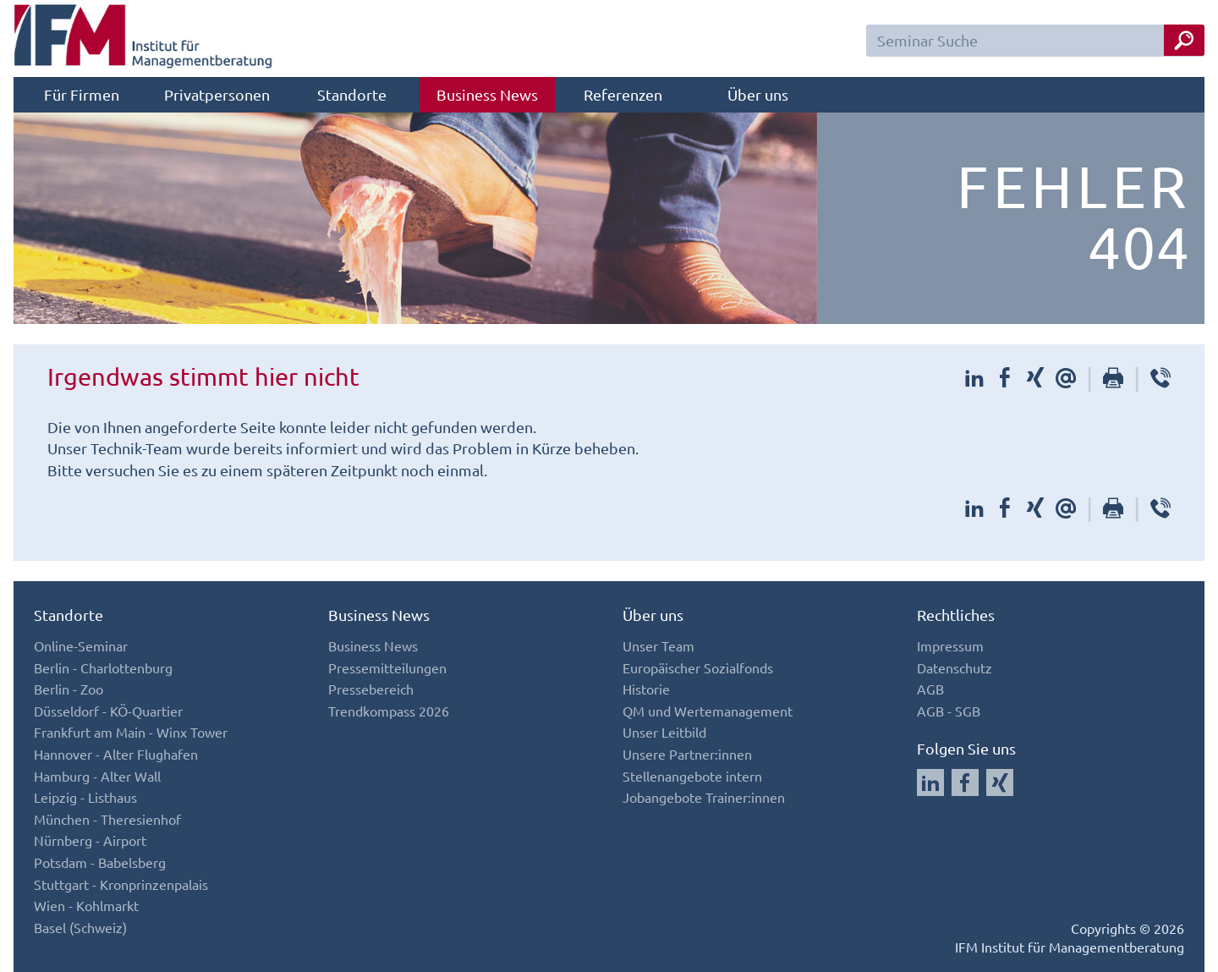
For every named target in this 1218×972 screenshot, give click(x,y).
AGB (930, 688)
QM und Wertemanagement (708, 710)
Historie (646, 688)
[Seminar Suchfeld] (1035, 41)
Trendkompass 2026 (388, 710)
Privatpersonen (217, 94)
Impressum (950, 645)
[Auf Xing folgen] (999, 782)
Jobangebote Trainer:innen (704, 796)
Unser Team (658, 645)
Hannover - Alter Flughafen (116, 753)
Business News (487, 94)
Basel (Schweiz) (80, 927)
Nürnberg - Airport (90, 840)
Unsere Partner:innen (687, 753)
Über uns (757, 94)
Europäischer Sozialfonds (698, 667)
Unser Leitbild (664, 731)
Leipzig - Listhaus (85, 796)
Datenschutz (954, 667)
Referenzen (623, 94)
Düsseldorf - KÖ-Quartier (108, 710)
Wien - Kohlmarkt (86, 905)
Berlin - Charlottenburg (103, 667)
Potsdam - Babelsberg (100, 862)
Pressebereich (371, 688)
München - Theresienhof (107, 818)
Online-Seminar (81, 645)
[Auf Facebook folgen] (965, 782)
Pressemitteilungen (387, 667)
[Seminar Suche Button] (1184, 40)
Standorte (352, 94)
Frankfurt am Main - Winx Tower (131, 731)
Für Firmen (81, 94)
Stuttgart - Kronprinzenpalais (121, 884)
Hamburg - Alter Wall (97, 775)
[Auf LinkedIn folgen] (930, 782)
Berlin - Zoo (68, 688)
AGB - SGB (948, 710)
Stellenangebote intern (692, 775)
